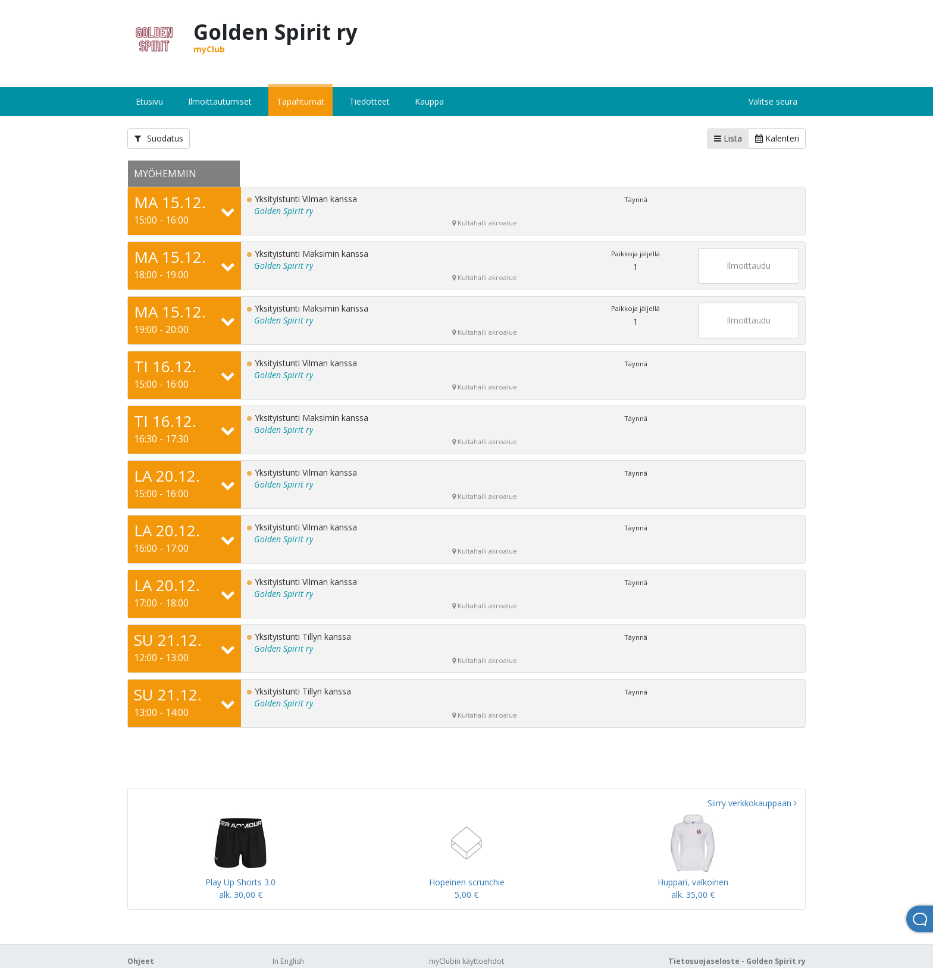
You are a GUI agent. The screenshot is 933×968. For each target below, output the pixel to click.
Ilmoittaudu (749, 265)
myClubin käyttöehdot (466, 961)
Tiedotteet (369, 101)
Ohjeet (140, 961)
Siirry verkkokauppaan (752, 803)
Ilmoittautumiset (220, 101)
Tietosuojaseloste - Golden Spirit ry (737, 961)
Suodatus (158, 138)
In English (288, 961)
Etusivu (149, 101)
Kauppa (429, 101)
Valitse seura (773, 101)
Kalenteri (777, 138)
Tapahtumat (300, 101)
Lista (728, 138)
